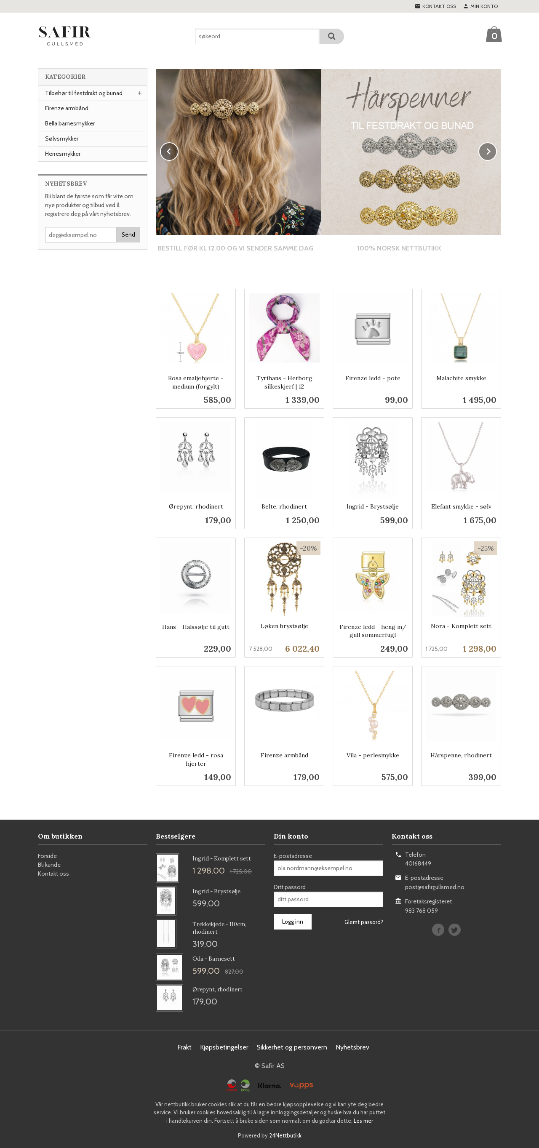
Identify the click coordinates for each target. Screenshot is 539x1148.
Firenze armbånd (66, 108)
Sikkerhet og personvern (292, 1047)
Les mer (363, 1120)
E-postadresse (293, 855)
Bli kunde (49, 864)
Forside (47, 855)
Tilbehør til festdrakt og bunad (84, 93)
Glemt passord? (363, 921)
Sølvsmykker (61, 138)
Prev (178, 150)
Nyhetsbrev (352, 1047)
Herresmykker (62, 153)
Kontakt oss (53, 873)
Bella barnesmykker (70, 123)
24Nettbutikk (285, 1135)
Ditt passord (290, 886)
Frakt (184, 1047)
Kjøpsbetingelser (224, 1047)
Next (496, 150)
